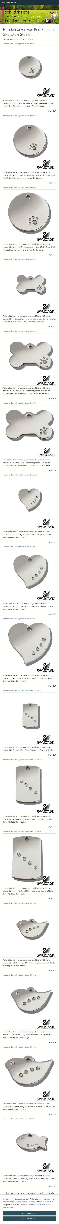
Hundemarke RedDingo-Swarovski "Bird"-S (19, 903)
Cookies (44, 1208)
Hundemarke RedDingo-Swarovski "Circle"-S (20, 44)
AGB (17, 1204)
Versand (36, 1206)
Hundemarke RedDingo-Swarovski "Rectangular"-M (22, 759)
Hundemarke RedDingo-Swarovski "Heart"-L (20, 619)
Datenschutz (26, 1206)
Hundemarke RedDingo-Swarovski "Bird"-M (19, 975)
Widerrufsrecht (41, 1204)
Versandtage (34, 1208)
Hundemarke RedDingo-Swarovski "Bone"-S (19, 259)
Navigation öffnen (9, 2)
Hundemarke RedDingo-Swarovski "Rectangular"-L (22, 831)
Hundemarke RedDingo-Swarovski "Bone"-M (20, 331)
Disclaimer (24, 1208)
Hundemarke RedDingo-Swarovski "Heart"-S (20, 475)
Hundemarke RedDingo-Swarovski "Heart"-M (20, 547)
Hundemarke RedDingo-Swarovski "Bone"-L (19, 403)
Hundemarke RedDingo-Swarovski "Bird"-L (19, 1047)
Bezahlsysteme (46, 1206)
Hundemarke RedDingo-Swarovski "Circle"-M (20, 115)
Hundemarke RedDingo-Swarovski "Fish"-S (19, 1119)
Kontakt (15, 1208)
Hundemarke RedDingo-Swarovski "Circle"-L (20, 187)
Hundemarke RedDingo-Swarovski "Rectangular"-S (22, 690)
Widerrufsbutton (27, 1204)
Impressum (9, 1204)
